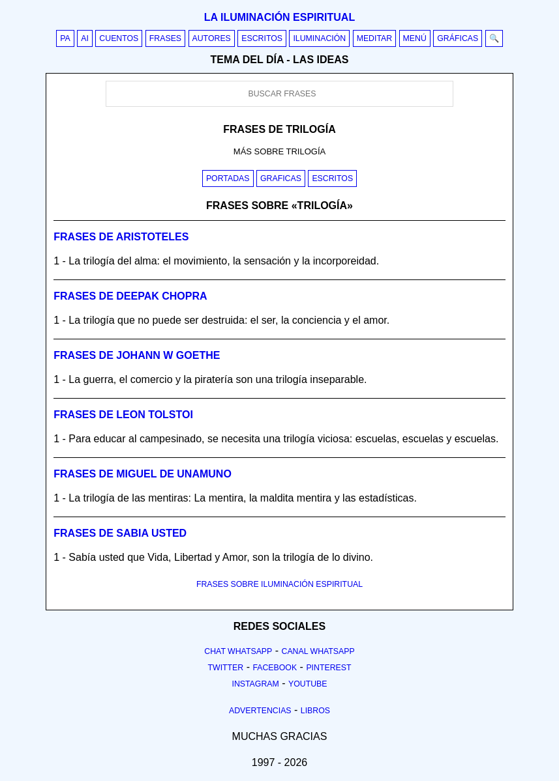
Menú (415, 38)
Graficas (280, 178)
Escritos (261, 38)
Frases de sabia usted (120, 533)
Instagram (255, 684)
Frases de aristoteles (121, 236)
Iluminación (319, 38)
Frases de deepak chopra (130, 296)
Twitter (225, 667)
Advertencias (260, 710)
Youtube (307, 684)
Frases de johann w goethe (136, 355)
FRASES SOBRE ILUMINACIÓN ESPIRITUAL (279, 584)
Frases (165, 38)
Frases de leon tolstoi (123, 414)
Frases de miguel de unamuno (142, 473)
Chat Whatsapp (238, 651)
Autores (211, 38)
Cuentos (118, 38)
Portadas (228, 178)
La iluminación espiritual (279, 17)
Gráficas (457, 38)
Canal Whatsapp (318, 651)
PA (65, 38)
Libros (315, 710)
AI (85, 38)
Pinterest (328, 667)
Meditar (375, 38)
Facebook (274, 667)
